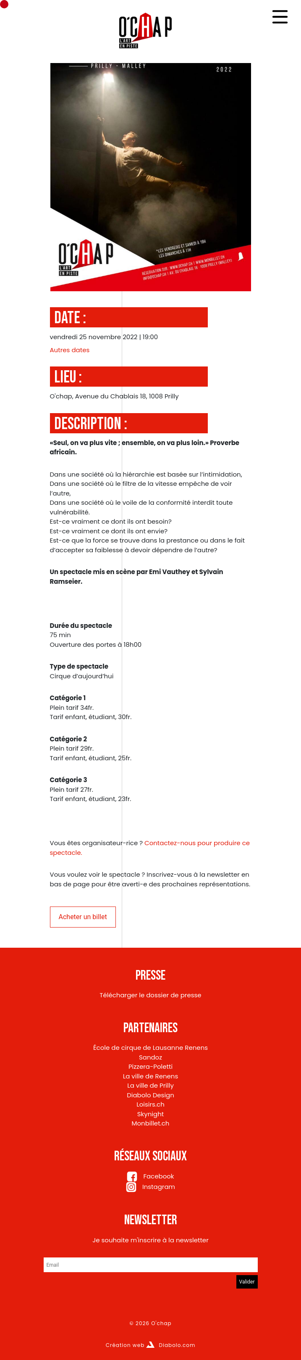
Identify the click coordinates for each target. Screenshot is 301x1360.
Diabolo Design (150, 1095)
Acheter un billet (83, 917)
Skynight (150, 1114)
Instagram (150, 1186)
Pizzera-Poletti (150, 1066)
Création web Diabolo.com (151, 1345)
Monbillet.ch (151, 1123)
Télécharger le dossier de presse (150, 995)
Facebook (150, 1176)
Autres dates (70, 349)
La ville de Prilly (150, 1085)
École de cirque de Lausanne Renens (150, 1047)
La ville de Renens (150, 1076)
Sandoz (150, 1057)
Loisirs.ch (150, 1104)
